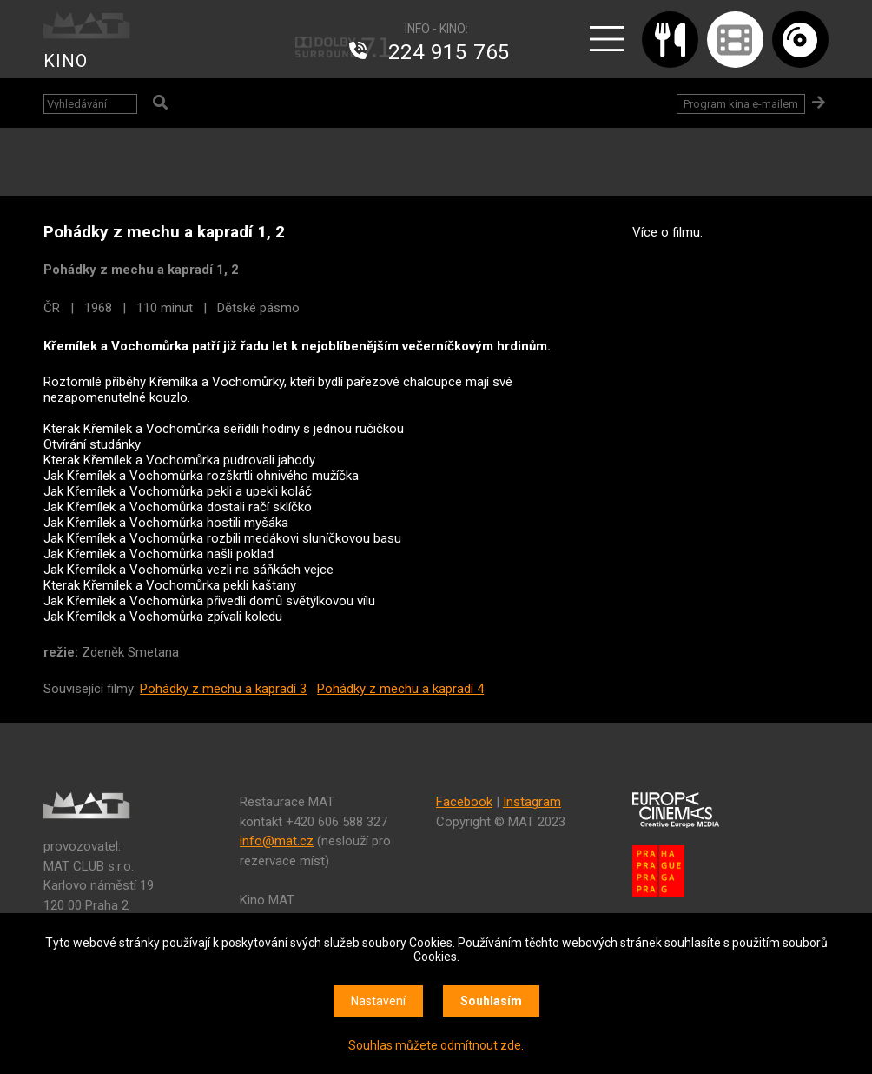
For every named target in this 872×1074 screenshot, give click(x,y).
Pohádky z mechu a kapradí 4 (400, 689)
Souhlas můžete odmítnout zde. (436, 1045)
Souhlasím (491, 1001)
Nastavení (378, 1001)
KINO (65, 60)
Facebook (464, 802)
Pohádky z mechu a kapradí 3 (223, 689)
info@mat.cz (277, 841)
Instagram (532, 802)
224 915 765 (449, 52)
